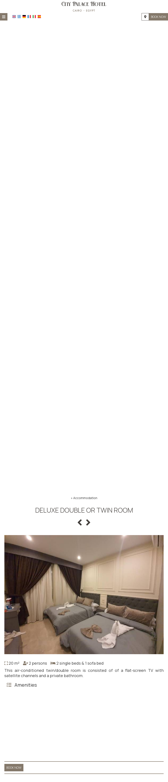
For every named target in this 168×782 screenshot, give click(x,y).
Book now (158, 17)
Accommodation (85, 498)
